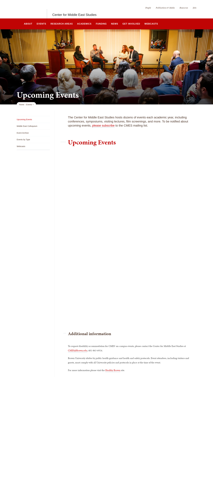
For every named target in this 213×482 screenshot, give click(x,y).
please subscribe (103, 125)
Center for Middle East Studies (74, 9)
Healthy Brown (112, 370)
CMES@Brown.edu (77, 350)
